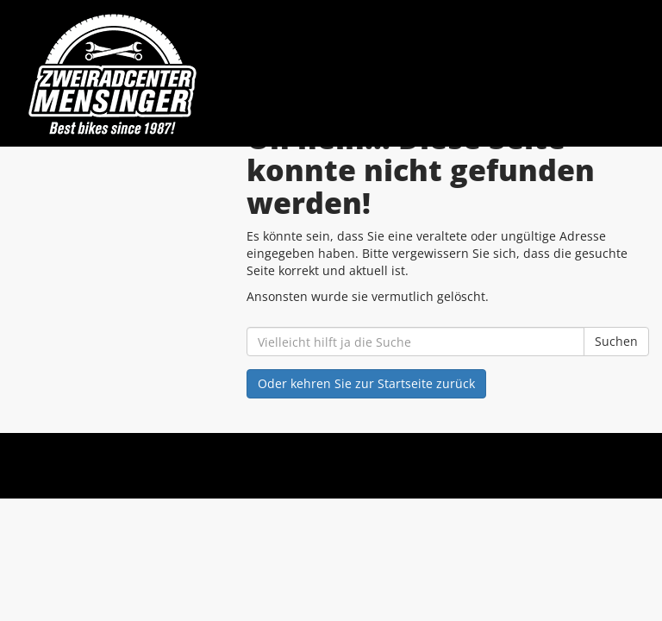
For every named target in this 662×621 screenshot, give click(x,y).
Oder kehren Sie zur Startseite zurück (366, 383)
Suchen (616, 341)
